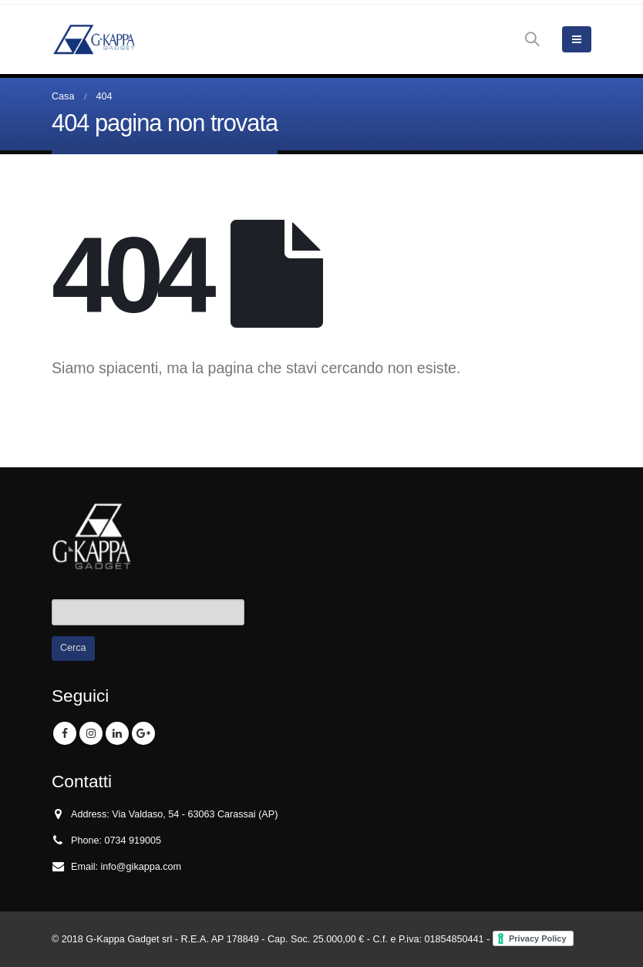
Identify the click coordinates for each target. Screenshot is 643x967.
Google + (143, 733)
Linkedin (117, 733)
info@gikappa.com (141, 866)
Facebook (64, 733)
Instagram (91, 733)
